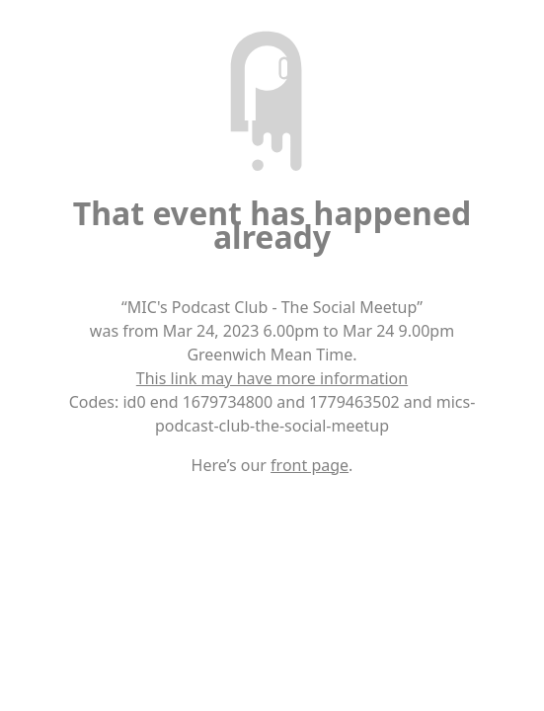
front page (310, 465)
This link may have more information (272, 378)
